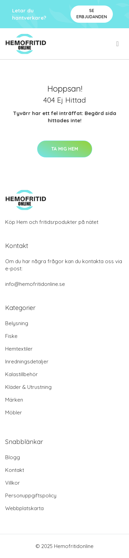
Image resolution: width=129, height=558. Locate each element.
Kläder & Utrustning (28, 387)
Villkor (12, 482)
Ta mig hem (64, 149)
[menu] (118, 44)
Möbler (13, 412)
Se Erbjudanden (91, 13)
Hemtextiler (19, 348)
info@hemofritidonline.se (35, 284)
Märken (14, 399)
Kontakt (14, 470)
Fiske (11, 336)
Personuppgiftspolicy (30, 495)
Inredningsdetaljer (27, 361)
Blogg (12, 457)
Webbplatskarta (24, 508)
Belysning (16, 323)
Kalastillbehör (21, 374)
